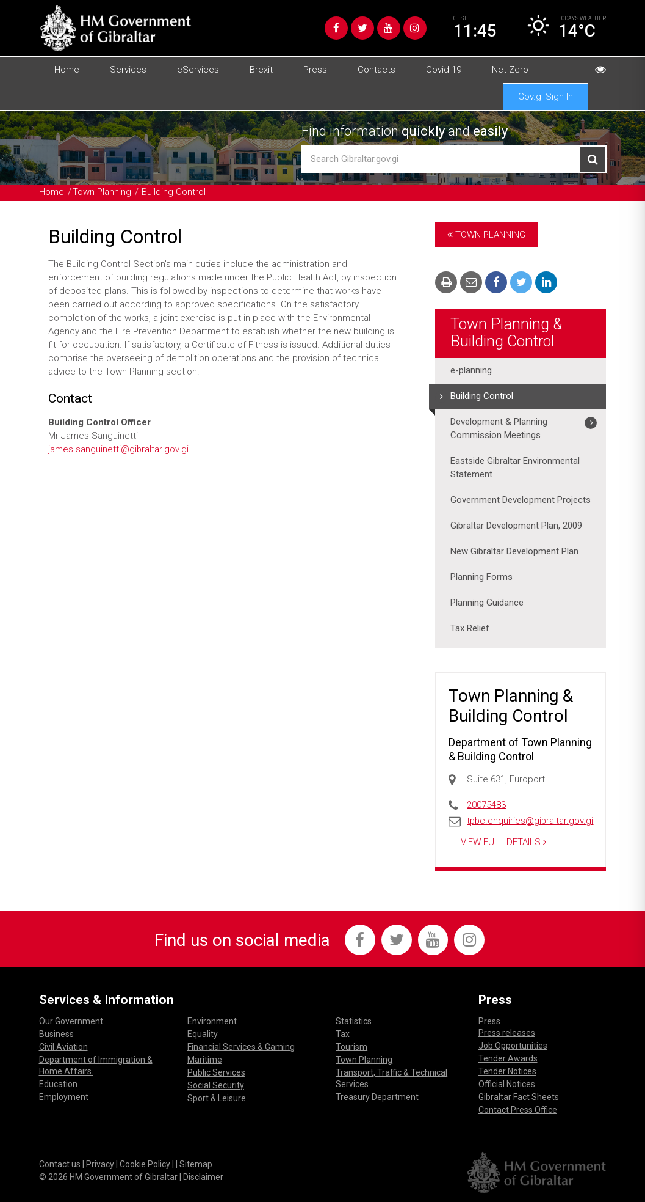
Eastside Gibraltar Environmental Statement (515, 468)
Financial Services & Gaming (241, 1045)
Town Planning (102, 192)
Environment (212, 1020)
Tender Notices (507, 1070)
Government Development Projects (520, 500)
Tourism (351, 1045)
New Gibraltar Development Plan (514, 551)
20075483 (486, 804)
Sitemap (195, 1163)
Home (66, 69)
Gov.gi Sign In (545, 96)
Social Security (215, 1084)
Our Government (71, 1020)
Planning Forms (481, 577)
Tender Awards (508, 1057)
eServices (198, 69)
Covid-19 (443, 69)
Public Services (216, 1071)
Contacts (376, 69)
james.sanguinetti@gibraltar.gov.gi (118, 449)
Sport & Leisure (216, 1097)
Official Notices (506, 1083)
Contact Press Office (517, 1108)
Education (58, 1083)
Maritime (204, 1058)
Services (128, 69)
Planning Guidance (487, 603)
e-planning (471, 370)
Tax (343, 1033)
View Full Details (503, 840)
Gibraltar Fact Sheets (518, 1096)
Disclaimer (203, 1176)
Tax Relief (469, 628)
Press (315, 69)
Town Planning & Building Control (506, 332)
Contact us (60, 1163)
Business (56, 1033)
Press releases (506, 1031)
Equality (202, 1033)
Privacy (100, 1163)
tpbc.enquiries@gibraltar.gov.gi (531, 820)
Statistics (354, 1020)
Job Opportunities (512, 1044)
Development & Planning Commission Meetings (498, 429)
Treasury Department (377, 1096)
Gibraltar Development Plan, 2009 (516, 526)
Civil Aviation (63, 1045)
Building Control (174, 192)
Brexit (261, 69)
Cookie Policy (145, 1163)
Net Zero (510, 69)
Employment (63, 1096)
